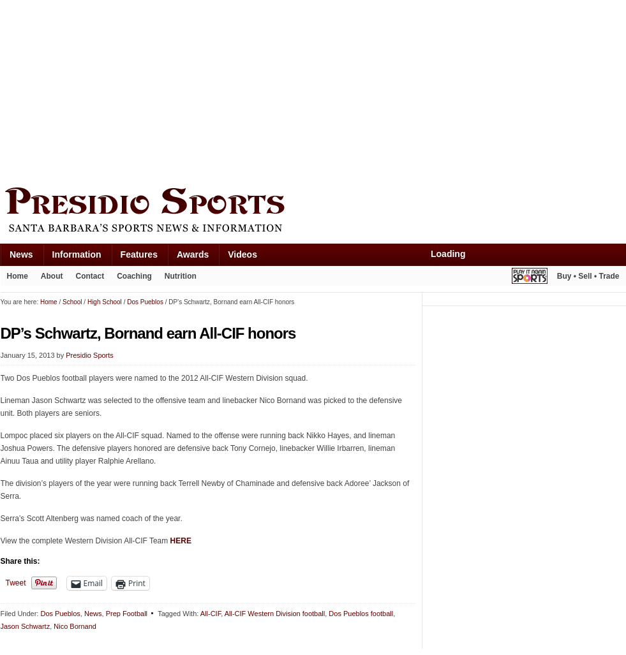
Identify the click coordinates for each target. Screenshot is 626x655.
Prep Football (126, 613)
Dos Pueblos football (361, 613)
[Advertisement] (171, 90)
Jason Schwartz (25, 626)
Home (17, 276)
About (52, 276)
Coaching (134, 276)
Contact (90, 276)
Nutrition (181, 276)
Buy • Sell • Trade (588, 276)
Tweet (16, 582)
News (21, 254)
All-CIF (210, 613)
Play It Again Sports (530, 278)
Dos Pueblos (60, 613)
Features (139, 254)
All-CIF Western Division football (275, 613)
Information (76, 254)
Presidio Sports (313, 212)
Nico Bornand (75, 626)
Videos (242, 254)
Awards (193, 254)
